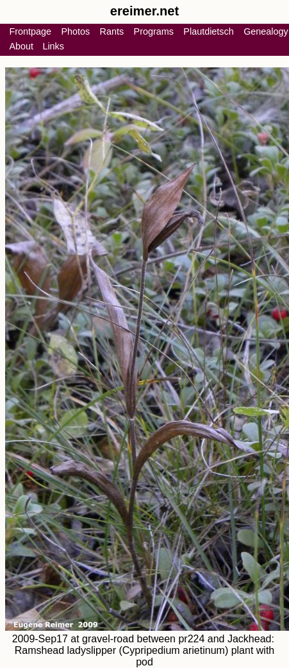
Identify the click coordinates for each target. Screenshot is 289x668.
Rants (112, 31)
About (21, 46)
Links (53, 46)
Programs (154, 31)
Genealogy (266, 31)
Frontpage (30, 31)
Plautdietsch (208, 31)
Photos (75, 31)
